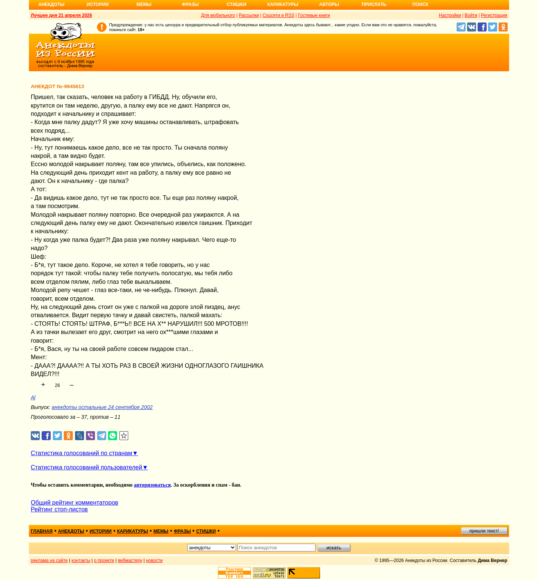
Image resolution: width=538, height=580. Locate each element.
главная (42, 531)
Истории (98, 4)
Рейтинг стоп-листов (59, 509)
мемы (160, 531)
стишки (206, 531)
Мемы (144, 4)
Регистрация (494, 15)
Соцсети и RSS (279, 15)
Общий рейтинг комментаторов (74, 502)
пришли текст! (484, 531)
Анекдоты (51, 4)
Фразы (190, 4)
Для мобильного (218, 15)
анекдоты (71, 531)
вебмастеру (130, 560)
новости (154, 560)
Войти (470, 15)
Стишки (236, 4)
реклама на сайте (49, 560)
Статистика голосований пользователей (86, 467)
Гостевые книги (314, 15)
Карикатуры (282, 4)
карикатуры (132, 531)
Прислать (374, 4)
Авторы (329, 4)
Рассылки (249, 15)
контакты (81, 560)
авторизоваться (152, 485)
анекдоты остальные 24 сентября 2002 (102, 407)
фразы (182, 531)
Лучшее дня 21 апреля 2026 (61, 15)
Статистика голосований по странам (81, 453)
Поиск (420, 4)
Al (33, 397)
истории (101, 531)
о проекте (104, 560)
